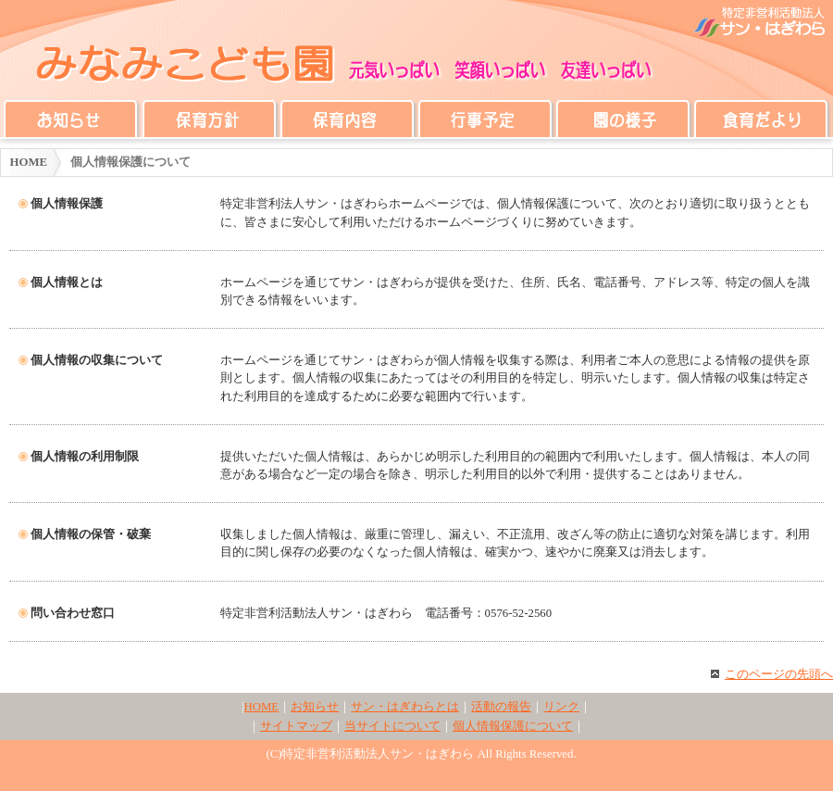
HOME (29, 162)
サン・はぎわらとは (405, 706)
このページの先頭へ (772, 674)
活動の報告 (501, 706)
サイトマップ (296, 726)
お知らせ (315, 706)
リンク (561, 706)
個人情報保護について (513, 726)
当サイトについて (392, 726)
